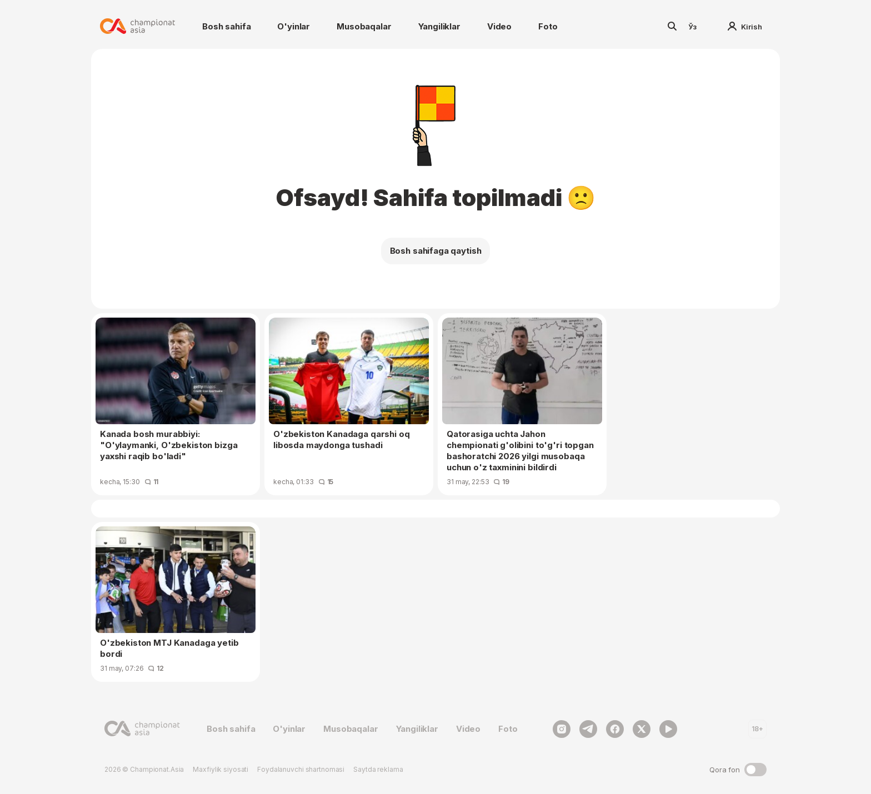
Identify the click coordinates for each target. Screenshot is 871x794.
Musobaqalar (364, 26)
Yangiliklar (439, 26)
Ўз (692, 26)
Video (499, 26)
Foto (547, 26)
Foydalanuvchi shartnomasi (300, 769)
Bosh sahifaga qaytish (436, 250)
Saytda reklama (378, 769)
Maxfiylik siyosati (220, 769)
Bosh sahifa (226, 26)
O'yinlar (293, 26)
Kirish (745, 26)
